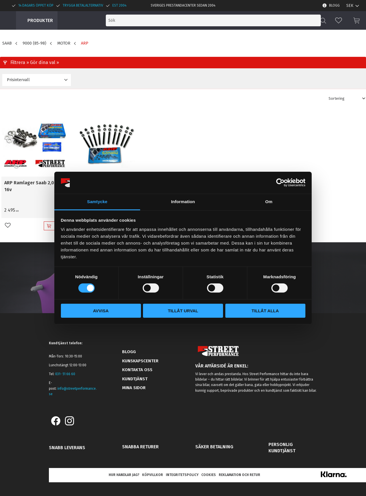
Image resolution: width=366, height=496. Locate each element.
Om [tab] (268, 201)
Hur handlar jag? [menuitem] (124, 475)
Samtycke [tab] (97, 201)
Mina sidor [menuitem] (134, 387)
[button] (338, 20)
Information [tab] (183, 201)
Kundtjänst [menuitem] (135, 378)
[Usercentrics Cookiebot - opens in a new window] (280, 182)
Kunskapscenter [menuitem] (140, 360)
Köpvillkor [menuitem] (152, 475)
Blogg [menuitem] (334, 5)
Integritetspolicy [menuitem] (182, 475)
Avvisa (101, 310)
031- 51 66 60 (65, 374)
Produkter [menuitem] (40, 20)
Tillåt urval (183, 310)
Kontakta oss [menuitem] (137, 369)
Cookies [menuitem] (208, 475)
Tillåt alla (265, 310)
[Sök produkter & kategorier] (271, 20)
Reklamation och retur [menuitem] (239, 475)
